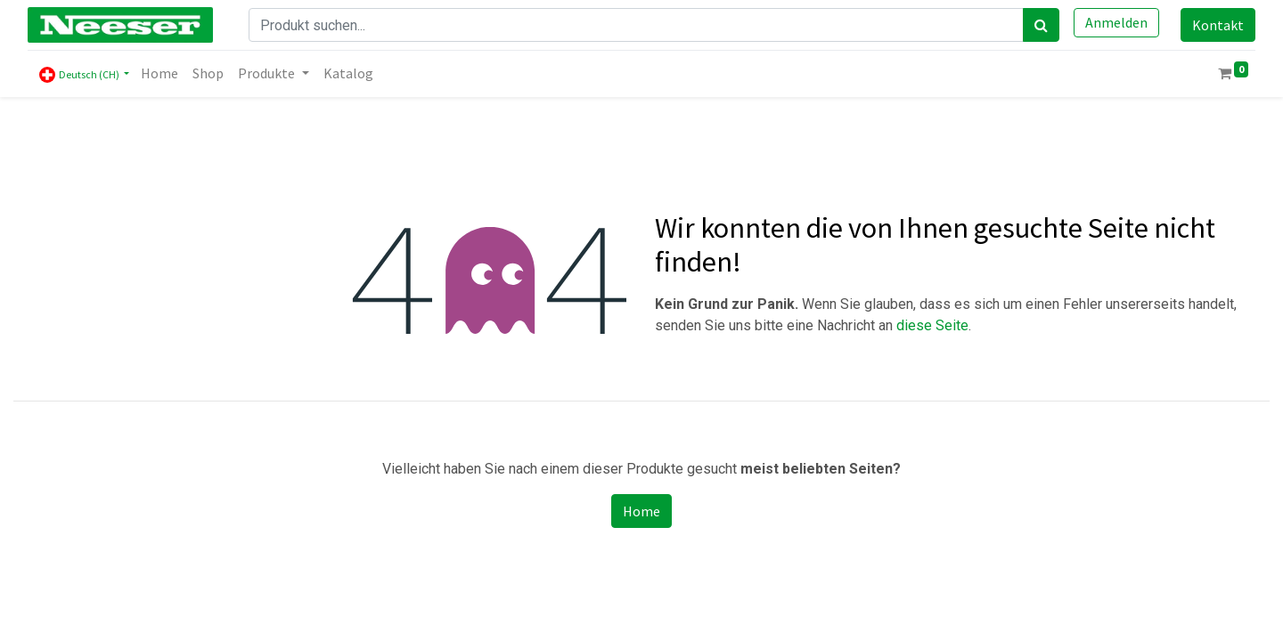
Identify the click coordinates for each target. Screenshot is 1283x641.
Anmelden (1116, 22)
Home (641, 511)
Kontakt (1218, 25)
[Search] (1041, 25)
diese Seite (932, 325)
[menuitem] (159, 73)
